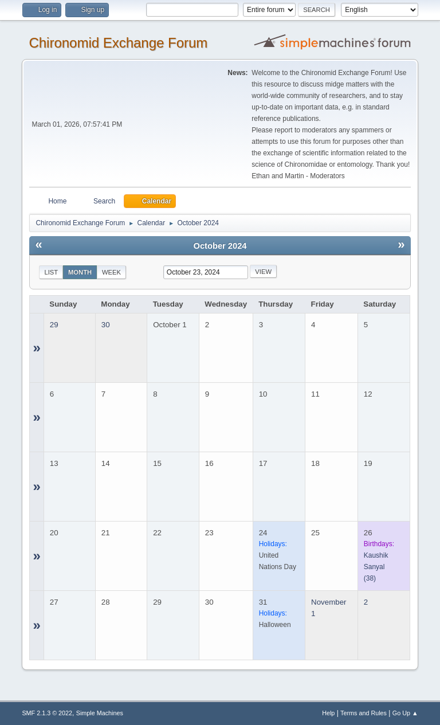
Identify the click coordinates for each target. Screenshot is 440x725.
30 (105, 324)
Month (80, 272)
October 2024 (220, 245)
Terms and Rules (363, 713)
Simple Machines (99, 713)
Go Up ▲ (405, 713)
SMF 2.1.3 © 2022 (47, 713)
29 (54, 324)
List (51, 272)
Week (111, 272)
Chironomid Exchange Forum (118, 42)
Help (328, 713)
